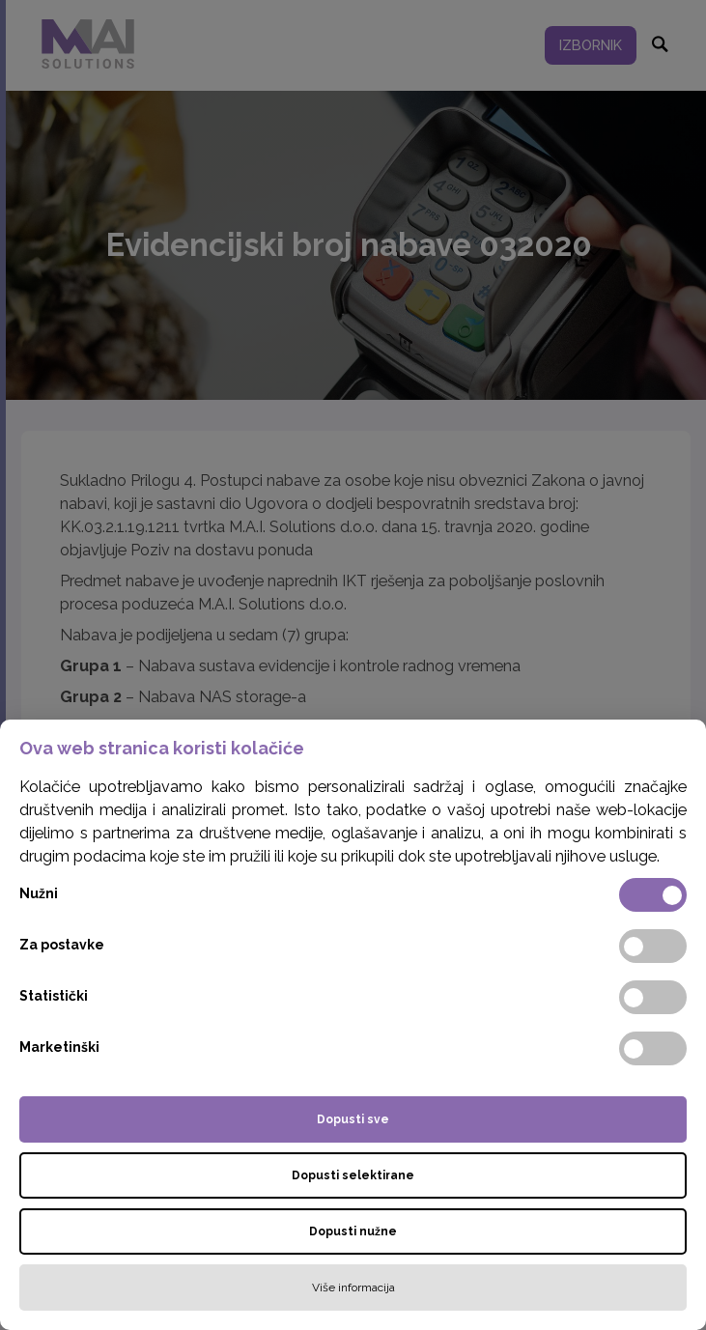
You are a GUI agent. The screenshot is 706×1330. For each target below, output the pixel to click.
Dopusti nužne (353, 1231)
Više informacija (353, 1287)
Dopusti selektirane (353, 1175)
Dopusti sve (353, 1119)
